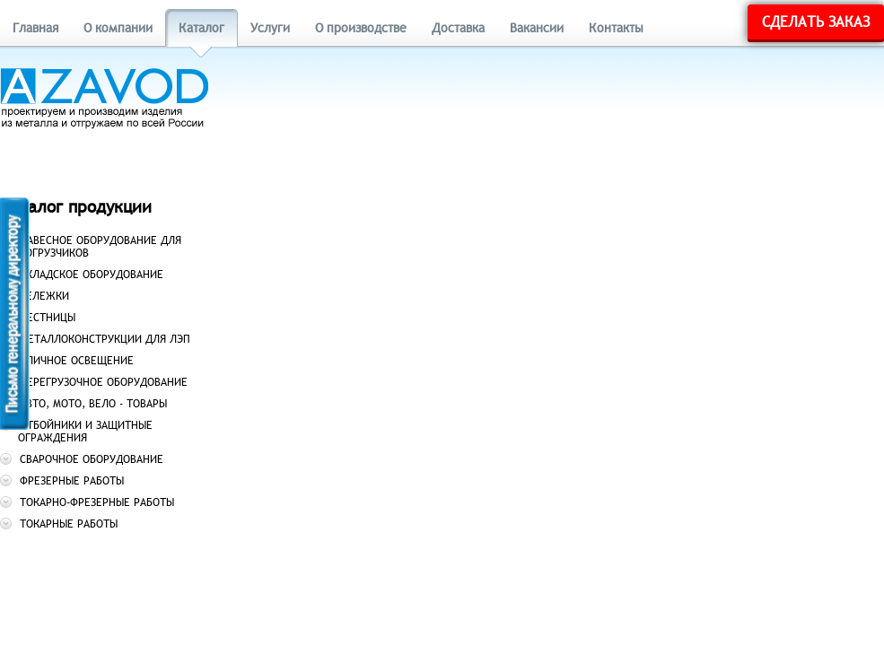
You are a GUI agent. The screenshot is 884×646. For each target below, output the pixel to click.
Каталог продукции (76, 206)
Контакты (616, 28)
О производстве (361, 28)
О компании (118, 28)
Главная (35, 28)
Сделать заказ (816, 22)
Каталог (201, 28)
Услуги (270, 28)
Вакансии (537, 28)
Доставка (458, 28)
